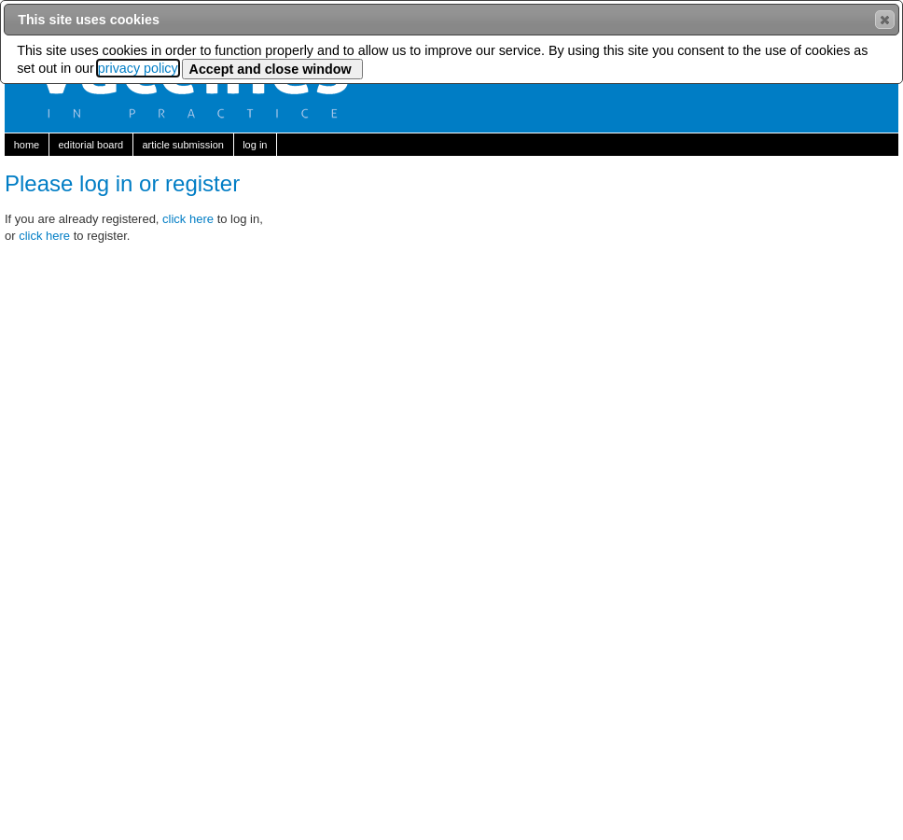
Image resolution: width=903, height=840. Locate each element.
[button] (885, 19)
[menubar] (451, 145)
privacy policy (138, 68)
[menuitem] (27, 144)
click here (189, 219)
